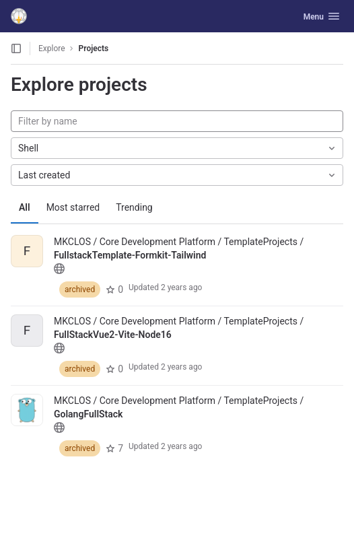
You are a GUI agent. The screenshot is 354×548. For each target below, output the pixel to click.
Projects (94, 48)
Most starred (73, 207)
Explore (51, 48)
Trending (134, 207)
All (24, 207)
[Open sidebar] (16, 48)
